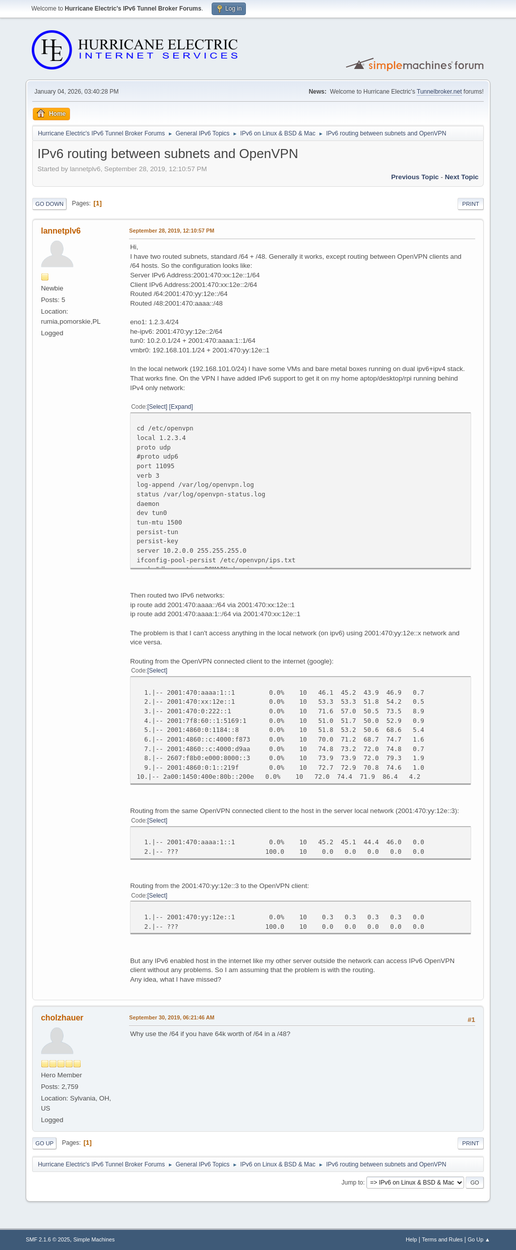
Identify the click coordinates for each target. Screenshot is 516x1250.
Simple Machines (94, 1239)
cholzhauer (62, 1017)
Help (411, 1239)
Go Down (49, 204)
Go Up (44, 1143)
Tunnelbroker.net (439, 91)
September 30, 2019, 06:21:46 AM (171, 1017)
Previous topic (415, 177)
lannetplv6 (61, 231)
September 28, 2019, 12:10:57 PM (171, 231)
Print (470, 204)
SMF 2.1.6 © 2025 (48, 1239)
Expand (181, 406)
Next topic (462, 177)
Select (157, 406)
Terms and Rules (442, 1239)
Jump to (352, 1182)
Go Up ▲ (479, 1239)
